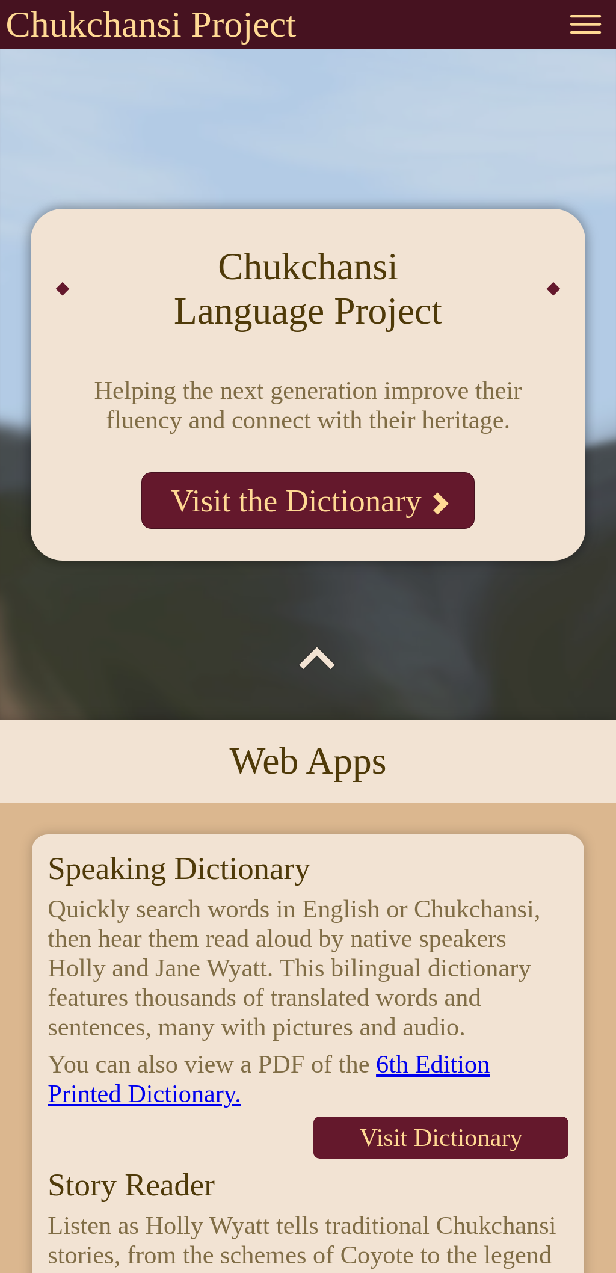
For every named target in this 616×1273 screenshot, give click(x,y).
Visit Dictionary (440, 1137)
